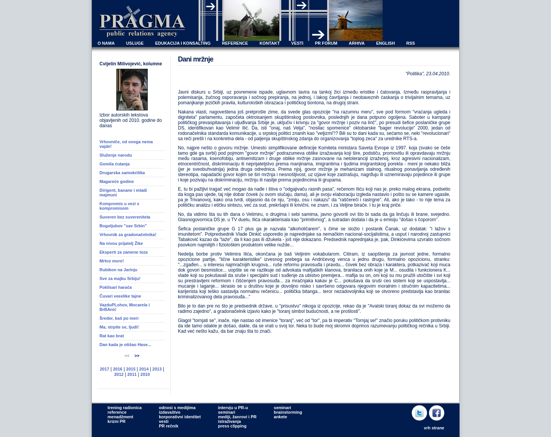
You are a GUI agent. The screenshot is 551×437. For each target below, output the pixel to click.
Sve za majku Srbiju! (119, 278)
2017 (104, 369)
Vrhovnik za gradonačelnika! (127, 234)
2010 (145, 374)
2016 (117, 369)
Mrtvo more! (111, 261)
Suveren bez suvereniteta (124, 217)
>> (137, 355)
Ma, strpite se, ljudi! (119, 327)
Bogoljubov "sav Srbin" (123, 225)
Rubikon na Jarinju (118, 269)
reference (117, 412)
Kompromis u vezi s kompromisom (119, 205)
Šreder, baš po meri (119, 318)
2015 (130, 369)
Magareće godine (116, 181)
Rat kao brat (111, 335)
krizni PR (117, 421)
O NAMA (106, 43)
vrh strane (434, 428)
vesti (163, 421)
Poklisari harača (115, 287)
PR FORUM (326, 43)
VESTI (297, 43)
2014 (143, 369)
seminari (226, 412)
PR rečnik (168, 426)
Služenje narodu (115, 155)
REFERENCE (235, 43)
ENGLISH (385, 43)
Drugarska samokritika (122, 172)
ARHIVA (357, 43)
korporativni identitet (180, 416)
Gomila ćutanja (114, 164)
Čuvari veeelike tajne (120, 296)
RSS (410, 43)
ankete (280, 416)
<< (128, 355)
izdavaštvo (169, 412)
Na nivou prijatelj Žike (121, 243)
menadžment (120, 416)
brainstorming (288, 412)
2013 (156, 369)
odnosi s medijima (177, 407)
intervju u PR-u (233, 407)
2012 (118, 374)
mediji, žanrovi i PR (237, 416)
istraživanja (229, 421)
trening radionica (125, 407)
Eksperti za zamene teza (123, 252)
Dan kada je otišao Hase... (125, 344)
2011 (132, 374)
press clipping (232, 426)
